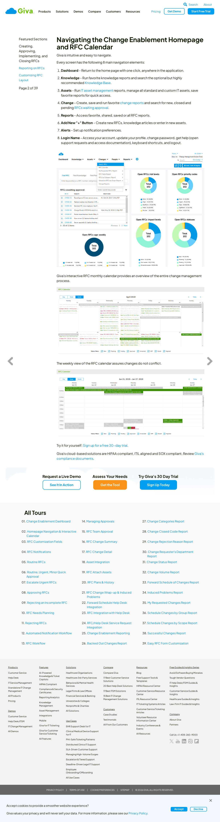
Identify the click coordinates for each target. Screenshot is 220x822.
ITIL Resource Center (146, 699)
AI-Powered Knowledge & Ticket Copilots (49, 676)
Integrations (45, 715)
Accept (179, 809)
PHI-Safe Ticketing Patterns (80, 739)
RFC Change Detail (99, 552)
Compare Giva (110, 672)
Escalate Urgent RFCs (41, 582)
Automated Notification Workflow (49, 633)
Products (44, 11)
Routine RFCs (36, 562)
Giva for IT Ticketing (49, 725)
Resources (133, 11)
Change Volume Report (163, 572)
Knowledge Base (98, 83)
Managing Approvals (100, 521)
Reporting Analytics (49, 697)
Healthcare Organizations (79, 672)
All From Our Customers (115, 724)
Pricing (156, 11)
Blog (138, 672)
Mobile (42, 720)
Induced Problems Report (165, 592)
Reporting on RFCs (31, 68)
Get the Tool (110, 485)
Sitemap (124, 790)
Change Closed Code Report (167, 531)
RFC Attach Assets (98, 572)
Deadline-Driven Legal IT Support (83, 764)
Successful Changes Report (166, 633)
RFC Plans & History (100, 582)
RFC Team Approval (99, 531)
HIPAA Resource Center (148, 686)
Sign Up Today (158, 485)
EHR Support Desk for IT (78, 726)
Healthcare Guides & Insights (184, 699)
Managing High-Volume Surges (82, 754)
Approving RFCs (38, 592)
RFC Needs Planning (40, 613)
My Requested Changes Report (168, 602)
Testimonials (109, 719)
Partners (174, 724)
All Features (45, 738)
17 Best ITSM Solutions (114, 691)
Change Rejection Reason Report (170, 541)
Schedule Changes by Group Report (172, 613)
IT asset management (97, 90)
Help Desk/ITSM (16, 721)
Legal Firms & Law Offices (79, 691)
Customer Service (17, 672)
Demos (78, 11)
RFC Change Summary (101, 541)
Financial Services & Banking (80, 696)
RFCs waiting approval (91, 107)
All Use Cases (72, 777)
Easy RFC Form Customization (167, 643)
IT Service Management (20, 682)
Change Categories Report (165, 521)
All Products (14, 696)
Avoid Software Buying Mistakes (186, 672)
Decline (198, 809)
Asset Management (49, 710)
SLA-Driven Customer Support (81, 749)
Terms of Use (77, 790)
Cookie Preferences (102, 790)
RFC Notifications (39, 552)
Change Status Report (162, 562)
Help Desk (13, 677)
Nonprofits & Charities (77, 706)
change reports (132, 103)
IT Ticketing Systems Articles (150, 704)
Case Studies (110, 714)
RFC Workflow (35, 643)
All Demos (13, 731)
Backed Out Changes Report (107, 643)
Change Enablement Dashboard (48, 521)
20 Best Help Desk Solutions (118, 686)
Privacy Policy (55, 790)
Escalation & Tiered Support (80, 759)
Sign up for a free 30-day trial (105, 445)
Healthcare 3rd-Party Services (81, 677)
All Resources (143, 733)
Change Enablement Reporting (108, 633)
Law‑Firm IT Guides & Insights (185, 704)
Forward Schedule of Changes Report (173, 582)
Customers (113, 11)
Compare (94, 11)
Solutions (62, 11)
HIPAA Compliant (48, 684)
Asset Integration (98, 562)
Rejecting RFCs (35, 623)
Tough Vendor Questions (182, 677)
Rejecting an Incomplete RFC (47, 602)
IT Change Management (20, 726)
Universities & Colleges (77, 701)
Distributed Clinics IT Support (81, 744)
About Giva (175, 719)
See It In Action (61, 485)
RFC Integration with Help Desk (108, 613)
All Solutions (72, 710)
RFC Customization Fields (44, 541)
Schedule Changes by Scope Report (172, 623)
